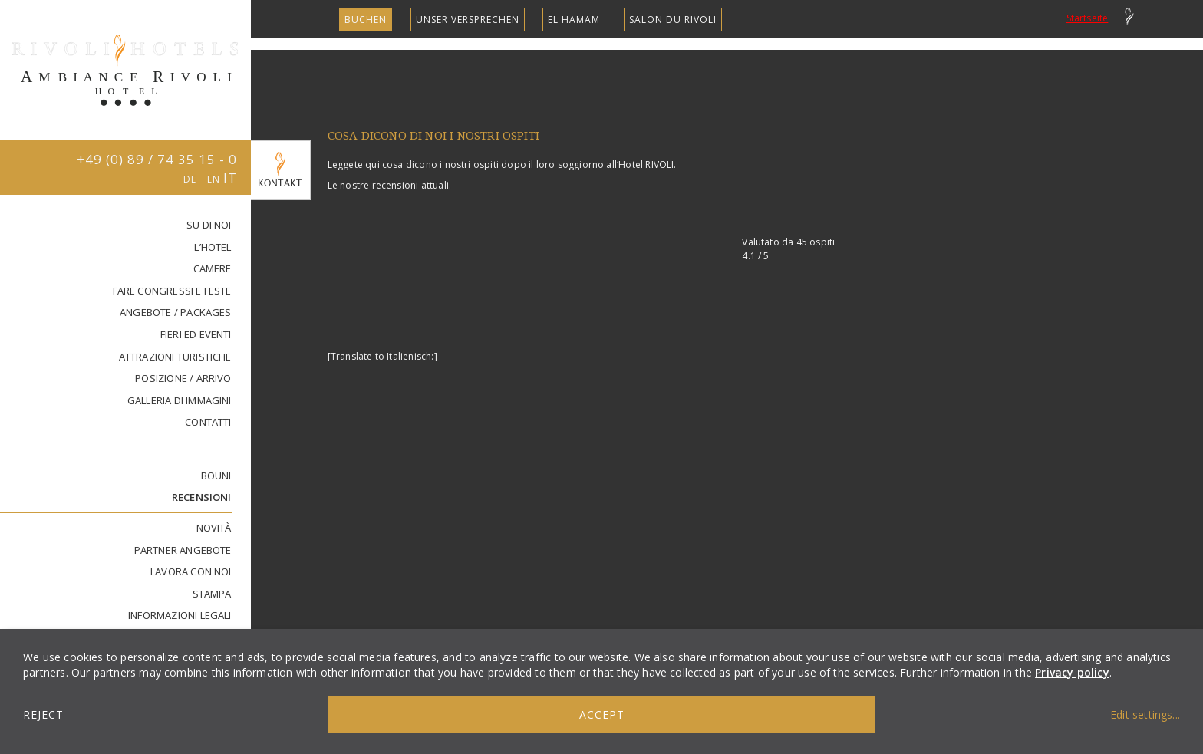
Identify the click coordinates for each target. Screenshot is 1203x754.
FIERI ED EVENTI (196, 334)
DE (191, 179)
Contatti (208, 422)
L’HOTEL (212, 247)
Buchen (365, 19)
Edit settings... (1145, 714)
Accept (602, 714)
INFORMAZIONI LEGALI (180, 615)
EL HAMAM (574, 19)
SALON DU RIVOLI (673, 19)
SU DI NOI (209, 225)
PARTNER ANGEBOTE (183, 550)
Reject (43, 714)
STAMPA (212, 594)
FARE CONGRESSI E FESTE (172, 291)
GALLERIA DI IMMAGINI (179, 400)
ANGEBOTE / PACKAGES (176, 312)
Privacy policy (1072, 672)
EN (215, 179)
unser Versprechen (467, 19)
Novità (214, 528)
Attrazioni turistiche (175, 357)
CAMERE (212, 268)
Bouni (216, 475)
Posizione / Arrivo (183, 378)
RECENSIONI (202, 497)
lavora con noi (191, 571)
